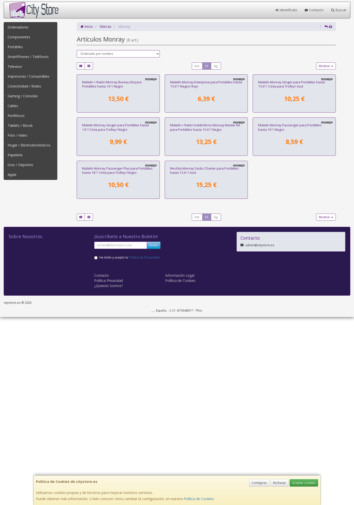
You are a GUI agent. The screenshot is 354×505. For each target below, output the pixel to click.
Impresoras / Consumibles (28, 76)
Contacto (314, 10)
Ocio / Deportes (20, 164)
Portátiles (15, 46)
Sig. (216, 66)
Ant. (197, 66)
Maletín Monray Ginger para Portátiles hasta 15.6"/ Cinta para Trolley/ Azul (291, 147)
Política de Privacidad (144, 445)
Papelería (15, 155)
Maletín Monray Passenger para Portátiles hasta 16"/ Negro (290, 252)
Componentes (19, 37)
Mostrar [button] (326, 66)
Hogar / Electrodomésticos (29, 145)
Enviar (153, 433)
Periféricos (16, 115)
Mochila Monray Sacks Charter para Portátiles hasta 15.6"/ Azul (204, 358)
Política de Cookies (199, 498)
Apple (12, 174)
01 (206, 66)
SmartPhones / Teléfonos (28, 56)
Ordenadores (18, 27)
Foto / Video (17, 135)
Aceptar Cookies (303, 483)
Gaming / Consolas (23, 96)
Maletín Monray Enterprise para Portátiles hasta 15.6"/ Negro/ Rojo (206, 147)
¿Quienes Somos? (108, 473)
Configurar (259, 483)
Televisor (15, 66)
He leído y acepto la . (129, 445)
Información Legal (179, 463)
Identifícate (286, 10)
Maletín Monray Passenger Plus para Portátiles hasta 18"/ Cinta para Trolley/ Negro (117, 358)
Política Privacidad (108, 468)
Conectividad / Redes (24, 86)
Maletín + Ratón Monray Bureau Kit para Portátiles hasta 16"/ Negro (112, 147)
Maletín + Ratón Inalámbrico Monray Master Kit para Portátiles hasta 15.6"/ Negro (205, 252)
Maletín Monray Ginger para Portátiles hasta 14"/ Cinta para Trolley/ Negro (115, 252)
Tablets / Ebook (20, 125)
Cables (13, 105)
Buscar (338, 10)
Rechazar (279, 483)
